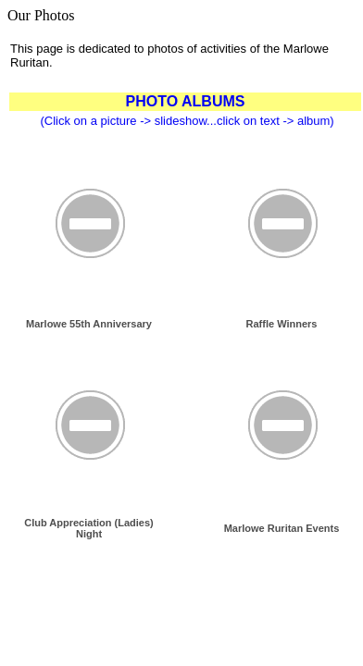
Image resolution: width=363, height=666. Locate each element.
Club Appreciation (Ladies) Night (89, 528)
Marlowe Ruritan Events (282, 528)
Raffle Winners (282, 323)
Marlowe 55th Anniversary (89, 323)
